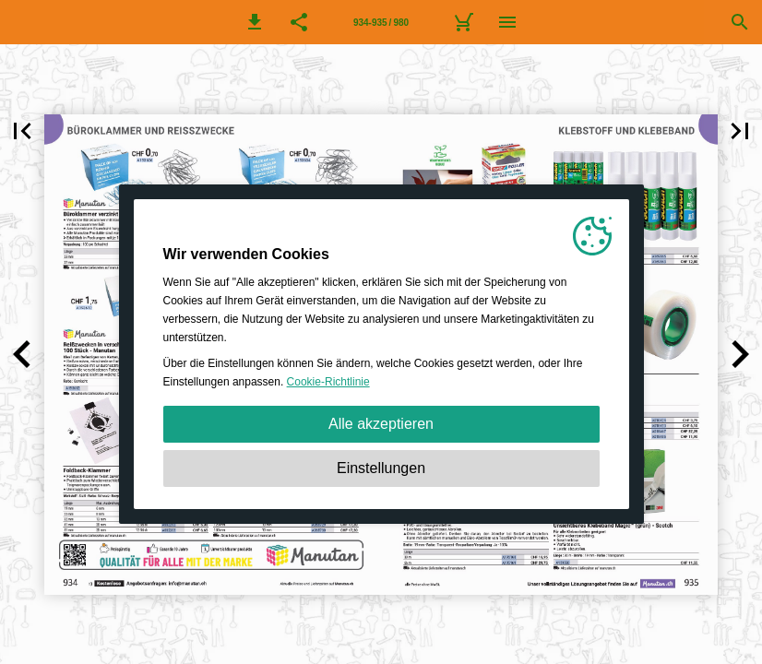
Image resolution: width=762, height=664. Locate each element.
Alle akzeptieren (381, 424)
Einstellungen (381, 468)
